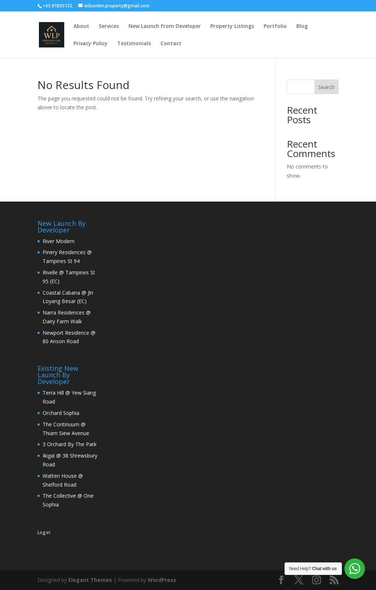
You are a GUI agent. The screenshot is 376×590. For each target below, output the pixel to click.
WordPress (162, 579)
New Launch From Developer (165, 26)
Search (326, 86)
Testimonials (134, 44)
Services (109, 26)
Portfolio (275, 26)
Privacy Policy (90, 44)
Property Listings (232, 26)
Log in (43, 532)
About (81, 26)
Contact (170, 44)
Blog (302, 26)
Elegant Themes (90, 579)
